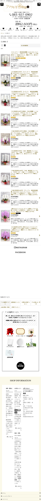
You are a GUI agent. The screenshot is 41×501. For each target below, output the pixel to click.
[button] (2, 4)
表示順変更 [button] (24, 45)
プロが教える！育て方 (35, 303)
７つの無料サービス (5, 303)
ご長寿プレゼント (15, 307)
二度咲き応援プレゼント (25, 303)
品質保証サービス (15, 302)
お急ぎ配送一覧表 (5, 307)
